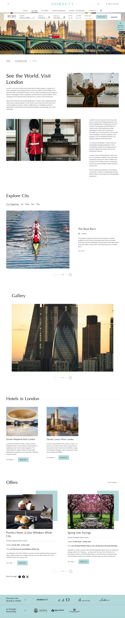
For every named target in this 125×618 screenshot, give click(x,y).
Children (78, 15)
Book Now (101, 16)
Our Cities (34, 10)
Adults (70, 15)
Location (21, 15)
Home (25, 10)
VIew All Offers (112, 482)
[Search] (8, 4)
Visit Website (9, 459)
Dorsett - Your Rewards (77, 10)
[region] (22, 449)
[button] (70, 274)
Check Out (56, 15)
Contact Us (92, 10)
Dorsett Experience (58, 10)
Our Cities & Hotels (21, 61)
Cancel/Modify (114, 16)
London (34, 61)
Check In (40, 15)
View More (81, 251)
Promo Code (88, 15)
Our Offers (45, 10)
